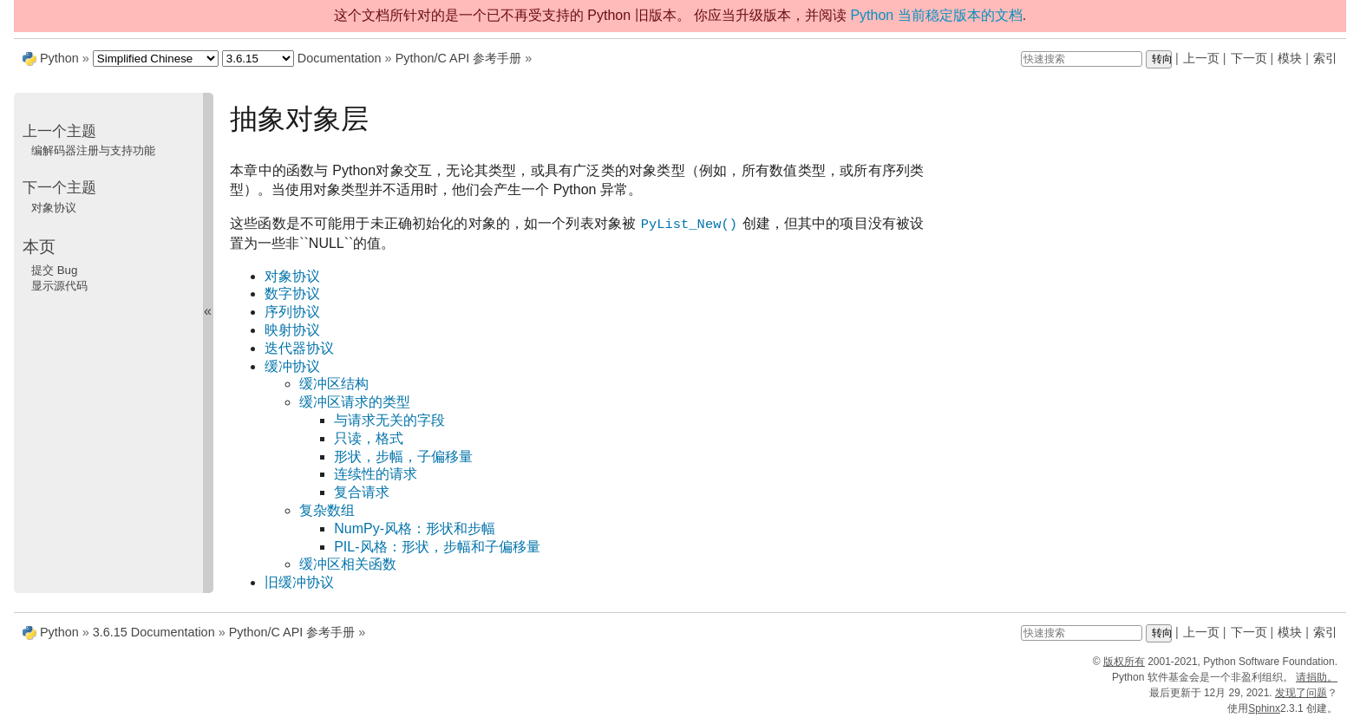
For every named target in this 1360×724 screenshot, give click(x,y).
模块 (1290, 58)
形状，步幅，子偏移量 (403, 456)
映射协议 (292, 330)
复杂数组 (327, 510)
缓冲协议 (292, 366)
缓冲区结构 (334, 383)
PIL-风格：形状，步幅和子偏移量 (436, 546)
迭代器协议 (299, 348)
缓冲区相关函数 (347, 564)
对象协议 (292, 276)
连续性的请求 (375, 473)
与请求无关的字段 (389, 420)
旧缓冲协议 (299, 582)
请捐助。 (1316, 677)
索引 (1325, 58)
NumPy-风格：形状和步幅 (414, 528)
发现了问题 (1301, 693)
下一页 (1249, 58)
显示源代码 (59, 285)
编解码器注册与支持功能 (93, 150)
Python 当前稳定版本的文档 (936, 15)
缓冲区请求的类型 (354, 402)
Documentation (340, 58)
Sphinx (1264, 708)
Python (59, 58)
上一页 (1201, 58)
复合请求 (361, 492)
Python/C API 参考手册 (459, 58)
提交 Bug (54, 270)
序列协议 (292, 311)
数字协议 (292, 293)
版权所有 (1124, 662)
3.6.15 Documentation (154, 632)
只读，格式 (368, 438)
